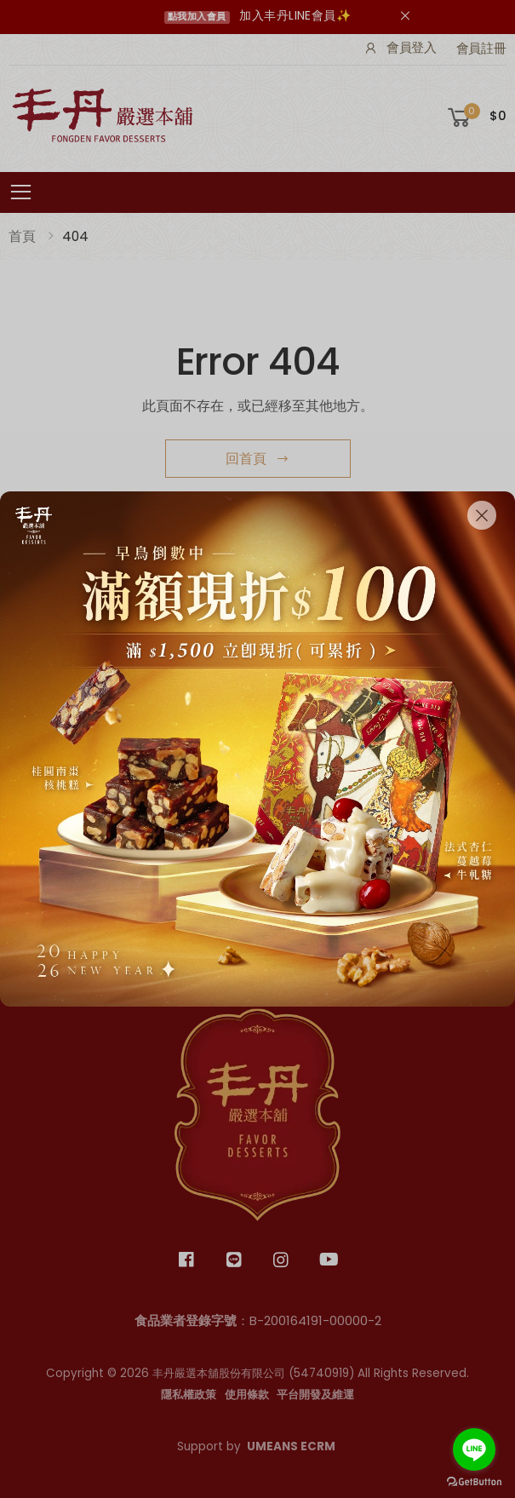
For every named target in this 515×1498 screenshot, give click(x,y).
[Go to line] (474, 1449)
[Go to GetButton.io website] (474, 1481)
